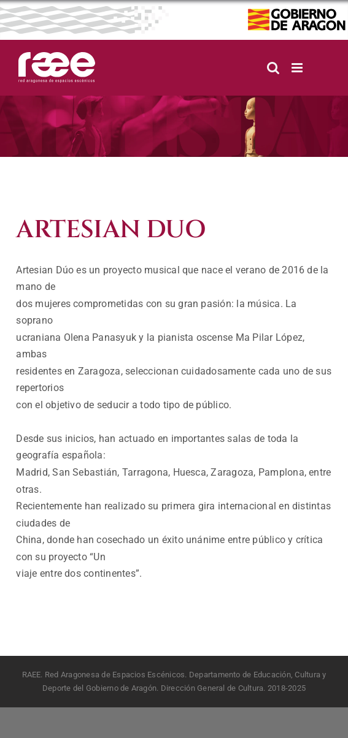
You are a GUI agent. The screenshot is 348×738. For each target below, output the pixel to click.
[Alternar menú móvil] (298, 67)
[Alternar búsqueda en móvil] (273, 67)
